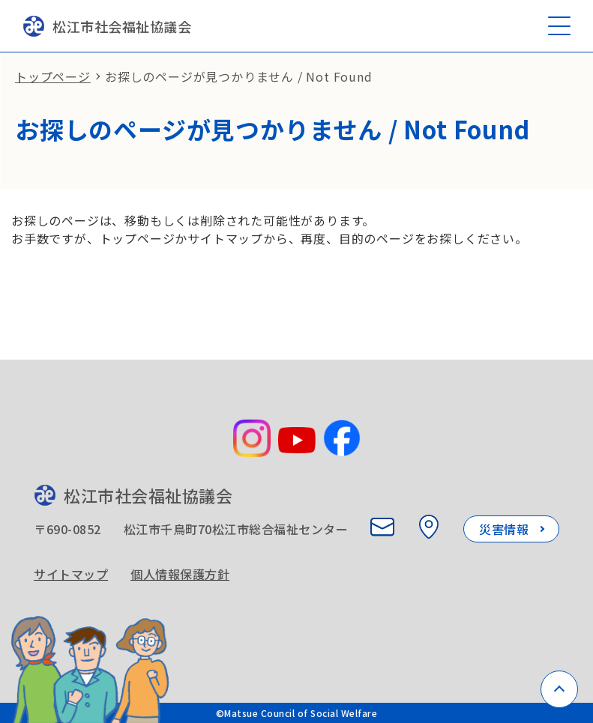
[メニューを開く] (559, 25)
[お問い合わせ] (382, 527)
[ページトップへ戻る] (559, 689)
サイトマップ (71, 574)
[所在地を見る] (429, 527)
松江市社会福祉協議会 (106, 26)
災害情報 (504, 529)
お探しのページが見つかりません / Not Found (239, 76)
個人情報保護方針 (179, 574)
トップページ (53, 76)
